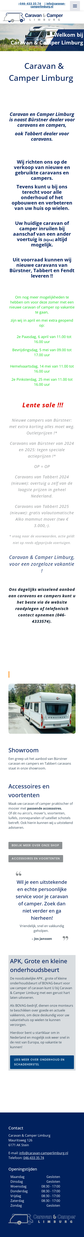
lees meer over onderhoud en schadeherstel (39, 1062)
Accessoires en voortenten (36, 858)
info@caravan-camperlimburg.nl (43, 1153)
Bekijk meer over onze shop (35, 845)
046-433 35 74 (30, 3)
